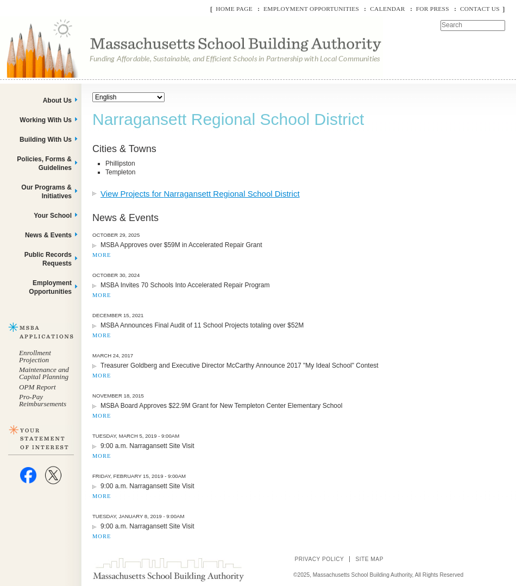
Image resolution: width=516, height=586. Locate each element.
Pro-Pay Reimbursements (42, 400)
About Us (57, 100)
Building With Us (46, 139)
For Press (432, 8)
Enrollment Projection (35, 356)
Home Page (234, 8)
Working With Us (46, 120)
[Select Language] (128, 97)
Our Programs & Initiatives (46, 192)
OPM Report (37, 386)
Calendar (387, 8)
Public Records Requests (48, 259)
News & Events (48, 235)
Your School (53, 215)
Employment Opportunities (311, 8)
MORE (101, 255)
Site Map (369, 559)
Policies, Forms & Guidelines (44, 163)
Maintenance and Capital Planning (44, 373)
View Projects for (200, 193)
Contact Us (480, 8)
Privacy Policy (319, 559)
